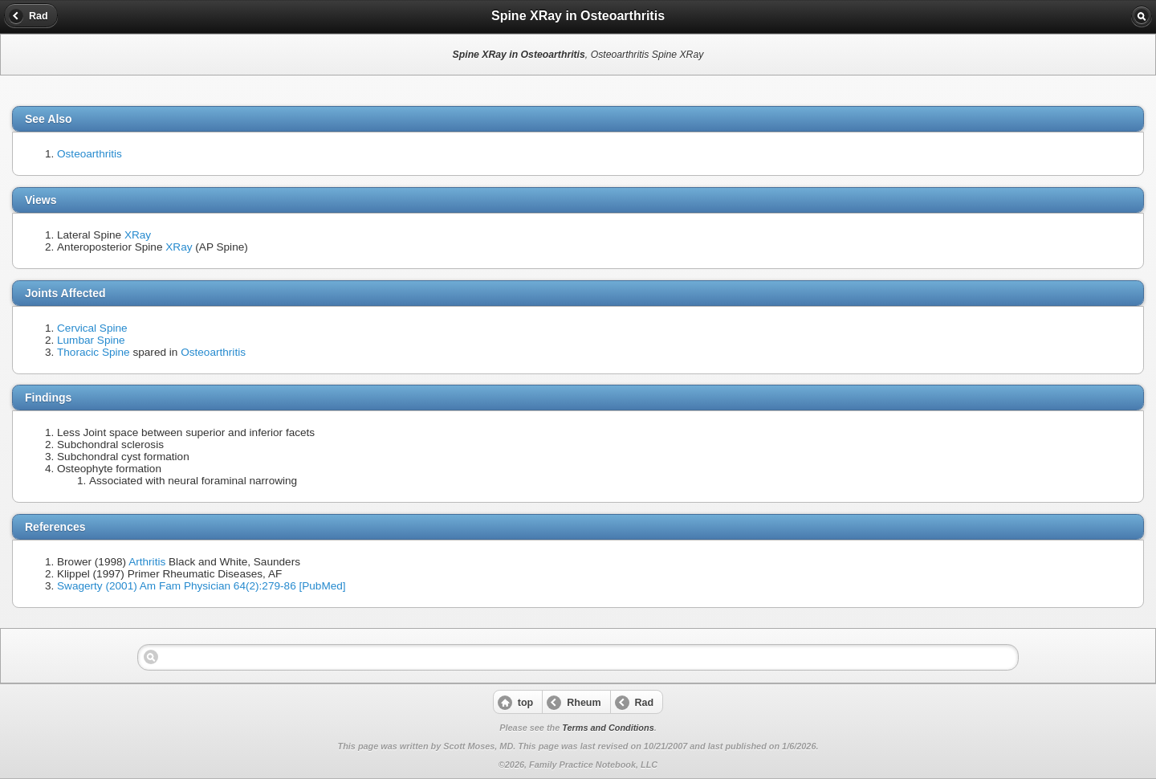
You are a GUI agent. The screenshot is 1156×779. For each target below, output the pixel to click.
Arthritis (146, 562)
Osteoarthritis (89, 154)
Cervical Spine (92, 328)
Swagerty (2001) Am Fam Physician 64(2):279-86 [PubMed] (201, 586)
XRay (137, 235)
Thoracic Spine (93, 352)
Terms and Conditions (607, 727)
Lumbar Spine (91, 340)
